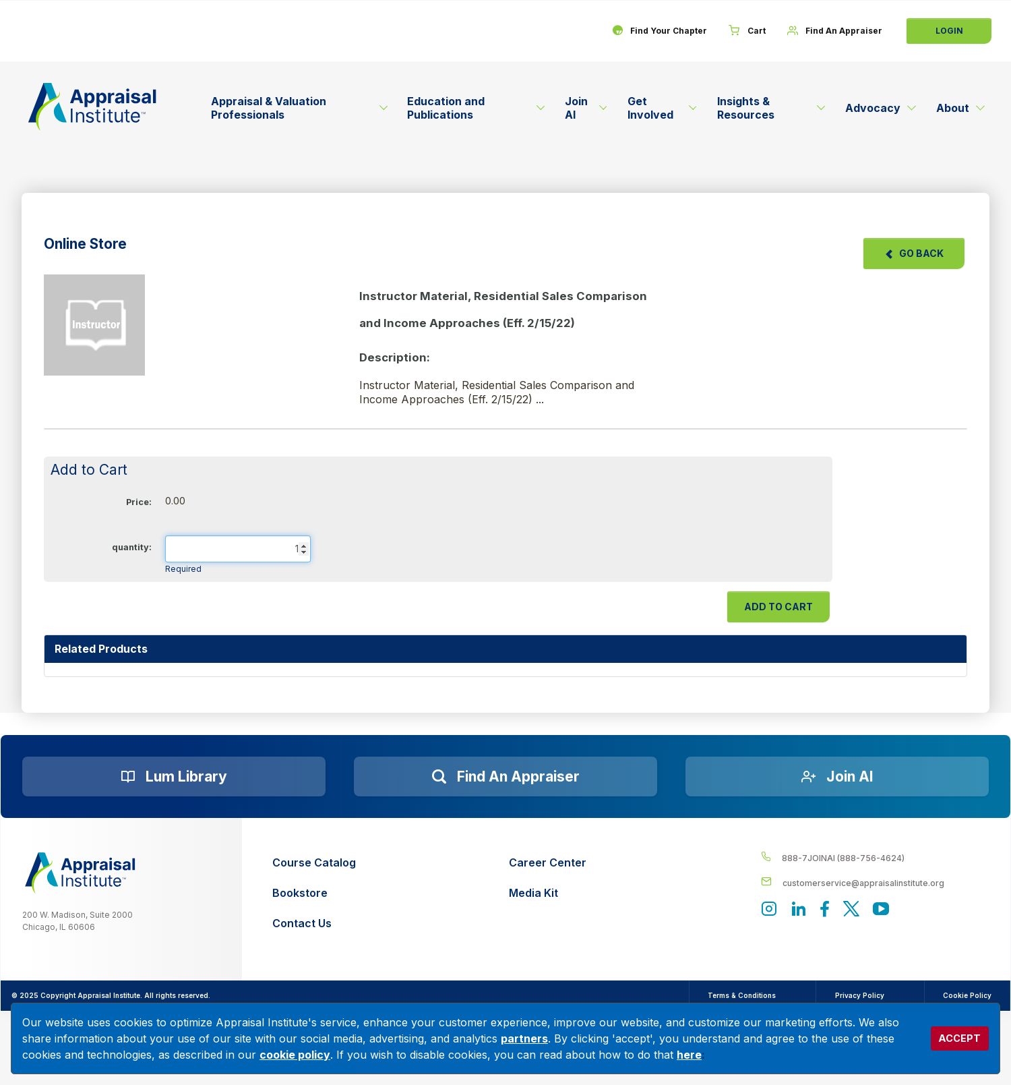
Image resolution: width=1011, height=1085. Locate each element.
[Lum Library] (174, 777)
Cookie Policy (966, 995)
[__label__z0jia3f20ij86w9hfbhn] (80, 873)
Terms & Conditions (739, 995)
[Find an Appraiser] (505, 777)
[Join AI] (837, 777)
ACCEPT (959, 1038)
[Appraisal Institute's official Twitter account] (851, 911)
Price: (139, 502)
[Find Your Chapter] (658, 31)
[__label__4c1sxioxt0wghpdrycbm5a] (875, 857)
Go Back (914, 253)
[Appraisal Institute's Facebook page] (825, 911)
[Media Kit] (547, 893)
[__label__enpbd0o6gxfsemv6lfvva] (875, 882)
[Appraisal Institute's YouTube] (881, 911)
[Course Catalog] (314, 862)
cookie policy (294, 1054)
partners (524, 1038)
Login (949, 31)
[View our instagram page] (769, 911)
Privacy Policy (857, 995)
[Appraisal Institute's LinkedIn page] (799, 911)
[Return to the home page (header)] (92, 106)
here (689, 1054)
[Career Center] (547, 862)
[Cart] (746, 31)
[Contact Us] (314, 923)
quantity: (132, 547)
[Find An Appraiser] (834, 31)
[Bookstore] (314, 893)
